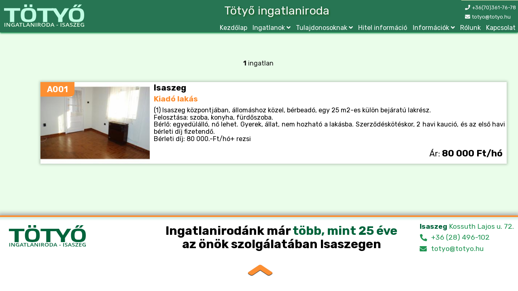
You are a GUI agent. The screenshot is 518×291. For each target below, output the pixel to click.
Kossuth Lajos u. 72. (467, 226)
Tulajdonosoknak (321, 28)
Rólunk (470, 28)
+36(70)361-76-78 (494, 7)
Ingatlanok (269, 28)
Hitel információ (382, 28)
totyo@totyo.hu (491, 17)
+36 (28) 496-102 (460, 237)
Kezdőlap (233, 28)
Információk (431, 28)
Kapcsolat (501, 28)
